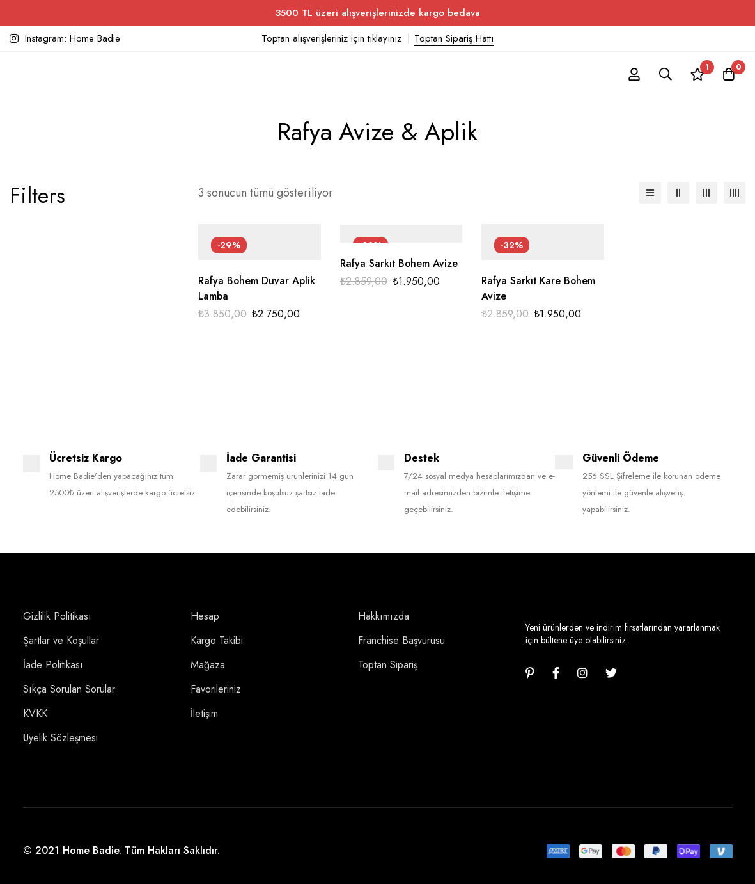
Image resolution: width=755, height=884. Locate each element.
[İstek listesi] (697, 74)
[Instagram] (582, 673)
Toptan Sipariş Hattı (454, 38)
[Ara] (665, 74)
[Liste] (650, 193)
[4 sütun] (734, 193)
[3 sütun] (706, 193)
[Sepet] (729, 74)
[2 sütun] (678, 193)
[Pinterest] (529, 673)
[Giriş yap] (633, 74)
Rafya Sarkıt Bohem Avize (399, 263)
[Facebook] (555, 673)
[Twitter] (611, 673)
